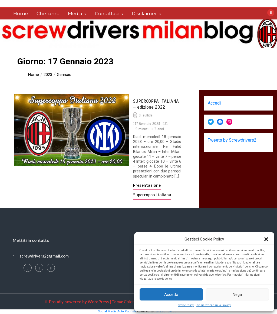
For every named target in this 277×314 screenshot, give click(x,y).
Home (20, 13)
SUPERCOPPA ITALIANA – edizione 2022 (156, 104)
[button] (266, 239)
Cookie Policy (186, 305)
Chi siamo (48, 13)
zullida (148, 115)
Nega (237, 294)
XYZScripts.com (167, 311)
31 (166, 124)
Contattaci (107, 13)
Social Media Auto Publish (117, 311)
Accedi (214, 103)
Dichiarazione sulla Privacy (213, 305)
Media (75, 13)
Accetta (171, 294)
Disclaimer (144, 13)
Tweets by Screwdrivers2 (232, 140)
